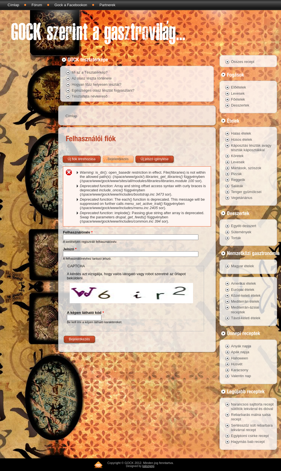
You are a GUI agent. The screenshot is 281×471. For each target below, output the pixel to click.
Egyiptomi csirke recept (250, 436)
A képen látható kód (85, 313)
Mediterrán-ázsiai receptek (245, 309)
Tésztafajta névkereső (89, 96)
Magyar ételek (242, 266)
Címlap (13, 5)
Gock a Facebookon (71, 5)
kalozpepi (148, 466)
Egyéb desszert (243, 226)
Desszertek (240, 105)
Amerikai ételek (243, 283)
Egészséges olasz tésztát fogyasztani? (103, 90)
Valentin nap (241, 376)
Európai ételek (242, 289)
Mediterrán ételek (245, 301)
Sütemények (241, 232)
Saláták (237, 186)
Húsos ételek (241, 139)
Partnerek (107, 5)
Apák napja (240, 352)
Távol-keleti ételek (245, 318)
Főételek (238, 99)
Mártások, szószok (246, 168)
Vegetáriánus (241, 198)
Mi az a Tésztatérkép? (90, 72)
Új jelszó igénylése (154, 159)
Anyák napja (241, 346)
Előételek (238, 87)
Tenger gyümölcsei (246, 192)
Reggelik (238, 180)
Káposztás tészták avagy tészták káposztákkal (251, 147)
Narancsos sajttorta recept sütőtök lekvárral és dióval (252, 406)
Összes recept (242, 62)
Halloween (239, 358)
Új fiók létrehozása (82, 159)
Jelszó (69, 249)
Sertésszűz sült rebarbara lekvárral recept (252, 427)
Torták (236, 238)
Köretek (237, 156)
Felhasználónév (77, 232)
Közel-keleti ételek (246, 295)
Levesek (237, 93)
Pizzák (236, 174)
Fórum (36, 5)
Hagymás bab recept (248, 442)
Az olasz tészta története (92, 78)
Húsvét (236, 364)
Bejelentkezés (121, 158)
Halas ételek (241, 133)
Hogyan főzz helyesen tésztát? (96, 84)
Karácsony (239, 370)
